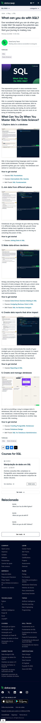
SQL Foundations (16, 175)
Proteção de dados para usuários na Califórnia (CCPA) (16, 711)
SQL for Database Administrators (25, 433)
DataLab (25, 566)
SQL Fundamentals (19, 182)
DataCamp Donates (28, 593)
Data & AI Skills (6, 574)
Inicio (3, 13)
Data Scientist (26, 660)
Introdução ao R (7, 632)
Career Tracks (26, 549)
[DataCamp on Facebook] (3, 692)
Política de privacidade (7, 707)
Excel (3, 616)
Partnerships (5, 560)
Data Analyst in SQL (8, 654)
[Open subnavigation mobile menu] (6, 8)
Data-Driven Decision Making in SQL (23, 301)
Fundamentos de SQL (28, 629)
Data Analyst (26, 654)
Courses (24, 554)
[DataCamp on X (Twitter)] (9, 692)
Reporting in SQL (16, 368)
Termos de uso (23, 715)
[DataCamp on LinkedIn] (15, 692)
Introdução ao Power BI (9, 635)
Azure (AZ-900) (27, 669)
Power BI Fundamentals (29, 637)
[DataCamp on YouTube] (21, 692)
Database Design (16, 429)
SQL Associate (26, 657)
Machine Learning (27, 604)
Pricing (24, 574)
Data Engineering (27, 607)
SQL (14, 13)
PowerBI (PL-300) (27, 666)
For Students (26, 577)
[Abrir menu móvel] (38, 3)
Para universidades (28, 590)
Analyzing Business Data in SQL (21, 304)
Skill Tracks (25, 552)
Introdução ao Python (8, 626)
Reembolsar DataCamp (29, 585)
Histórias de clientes (8, 587)
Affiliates (4, 557)
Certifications (26, 557)
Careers (4, 554)
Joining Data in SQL (17, 240)
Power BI (4, 613)
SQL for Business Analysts (22, 307)
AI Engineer (25, 663)
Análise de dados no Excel (10, 638)
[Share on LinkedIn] (7, 447)
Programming (26, 610)
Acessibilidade (5, 715)
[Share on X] (15, 447)
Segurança (14, 715)
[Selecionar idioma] (32, 3)
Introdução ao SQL (7, 629)
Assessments (26, 563)
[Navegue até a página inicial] (8, 3)
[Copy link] (3, 447)
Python (4, 601)
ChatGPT (4, 619)
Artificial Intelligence (8, 610)
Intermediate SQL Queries (19, 179)
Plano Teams (6, 580)
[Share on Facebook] (11, 447)
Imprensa (4, 552)
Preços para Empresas (9, 577)
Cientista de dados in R (9, 662)
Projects (24, 560)
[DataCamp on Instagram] (27, 692)
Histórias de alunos (28, 587)
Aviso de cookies (20, 707)
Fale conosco (6, 566)
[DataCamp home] (15, 688)
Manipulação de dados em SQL (17, 464)
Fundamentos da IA (28, 626)
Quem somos (6, 549)
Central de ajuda (7, 563)
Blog (9, 13)
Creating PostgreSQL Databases (22, 426)
